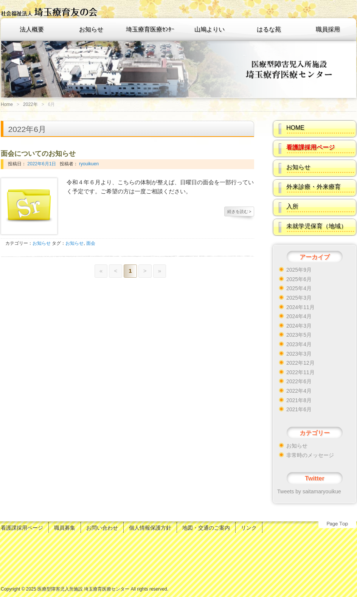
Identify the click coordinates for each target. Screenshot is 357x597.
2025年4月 (299, 288)
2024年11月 (300, 307)
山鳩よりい (209, 29)
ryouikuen (88, 163)
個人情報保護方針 (150, 528)
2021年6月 (299, 409)
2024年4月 (299, 316)
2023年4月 (299, 344)
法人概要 (32, 29)
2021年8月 (299, 400)
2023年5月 (299, 335)
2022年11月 (300, 372)
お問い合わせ (102, 528)
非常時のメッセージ (310, 455)
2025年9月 (299, 270)
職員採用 (328, 29)
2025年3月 (299, 298)
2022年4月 (299, 391)
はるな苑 (269, 29)
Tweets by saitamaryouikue (309, 491)
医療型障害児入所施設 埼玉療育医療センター (83, 589)
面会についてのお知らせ (38, 153)
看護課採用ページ (22, 528)
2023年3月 (299, 354)
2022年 (30, 104)
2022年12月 (300, 363)
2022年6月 (299, 381)
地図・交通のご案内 (206, 528)
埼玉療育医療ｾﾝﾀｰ (150, 29)
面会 (90, 243)
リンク (249, 528)
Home (7, 104)
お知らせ (91, 29)
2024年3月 (299, 326)
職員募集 (64, 528)
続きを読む (239, 211)
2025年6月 (299, 279)
